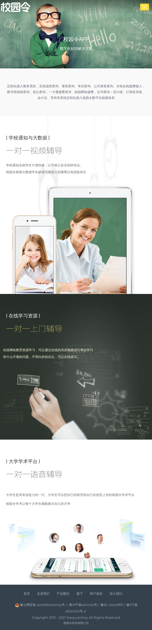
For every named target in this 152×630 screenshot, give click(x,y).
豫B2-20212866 (111, 605)
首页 (26, 593)
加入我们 (116, 593)
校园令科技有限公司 (76, 623)
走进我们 (43, 593)
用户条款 (96, 593)
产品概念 (63, 593)
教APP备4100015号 (83, 605)
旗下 (80, 593)
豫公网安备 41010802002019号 (40, 605)
